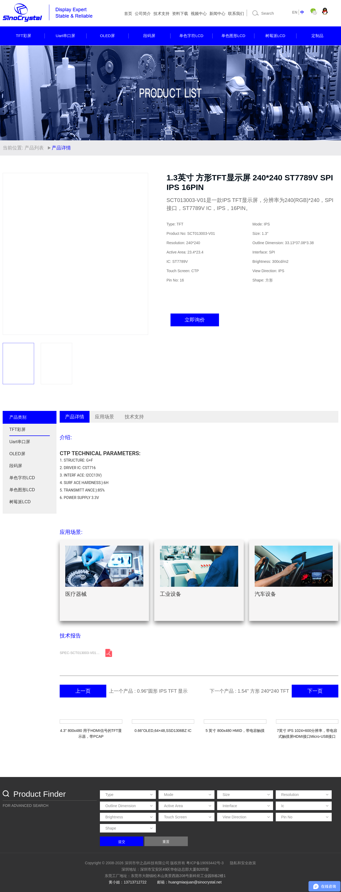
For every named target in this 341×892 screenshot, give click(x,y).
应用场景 (104, 416)
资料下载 (180, 13)
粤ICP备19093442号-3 (205, 863)
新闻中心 (217, 13)
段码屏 (149, 35)
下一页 (315, 691)
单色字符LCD (191, 35)
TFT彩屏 (23, 35)
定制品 (317, 35)
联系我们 (236, 13)
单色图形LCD (233, 35)
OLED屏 (107, 35)
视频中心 (199, 13)
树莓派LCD (275, 35)
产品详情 (74, 416)
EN (294, 12)
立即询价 (195, 320)
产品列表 (34, 147)
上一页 (83, 691)
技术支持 (161, 13)
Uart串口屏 (65, 35)
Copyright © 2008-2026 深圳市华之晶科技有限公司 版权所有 (135, 863)
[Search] (269, 13)
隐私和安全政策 (243, 863)
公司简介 (143, 13)
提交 (121, 842)
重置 (166, 842)
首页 (128, 13)
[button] (141, 254)
